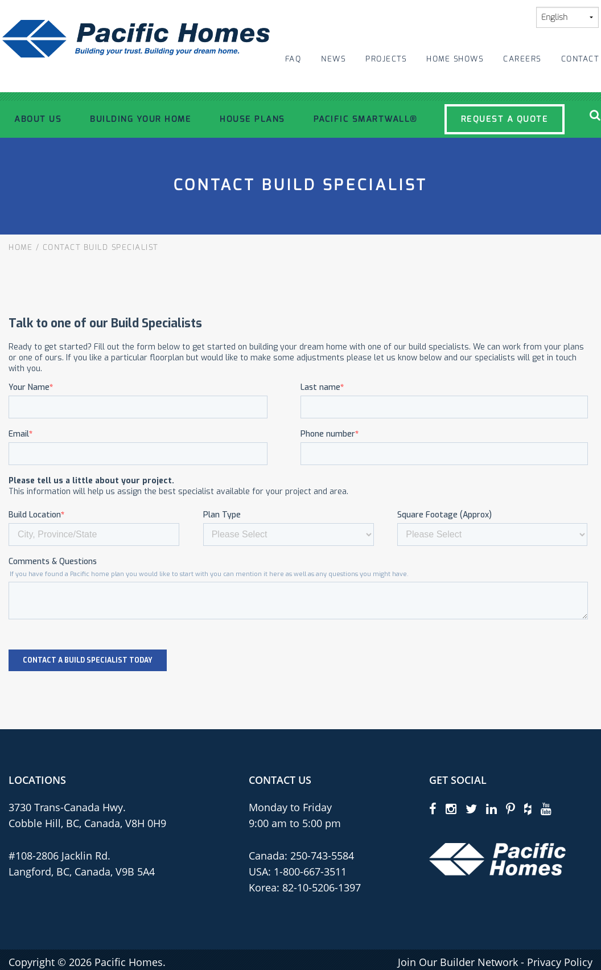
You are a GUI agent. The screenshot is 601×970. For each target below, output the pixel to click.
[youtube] (546, 808)
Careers (522, 59)
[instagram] (451, 808)
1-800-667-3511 (310, 871)
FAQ (293, 59)
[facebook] (433, 808)
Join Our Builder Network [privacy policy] (458, 962)
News (333, 59)
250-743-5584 (320, 855)
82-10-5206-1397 (321, 887)
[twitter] (471, 808)
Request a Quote (505, 119)
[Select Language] (567, 17)
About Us (37, 119)
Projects (385, 59)
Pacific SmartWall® (366, 119)
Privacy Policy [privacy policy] (559, 962)
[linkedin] (491, 808)
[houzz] (528, 808)
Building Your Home (140, 119)
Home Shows (454, 59)
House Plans (252, 119)
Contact (580, 59)
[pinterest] (510, 808)
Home (20, 247)
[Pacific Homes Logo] (497, 858)
